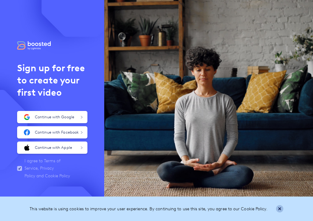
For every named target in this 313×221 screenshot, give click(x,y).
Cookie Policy (57, 176)
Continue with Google (53, 117)
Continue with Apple (53, 148)
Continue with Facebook (53, 132)
